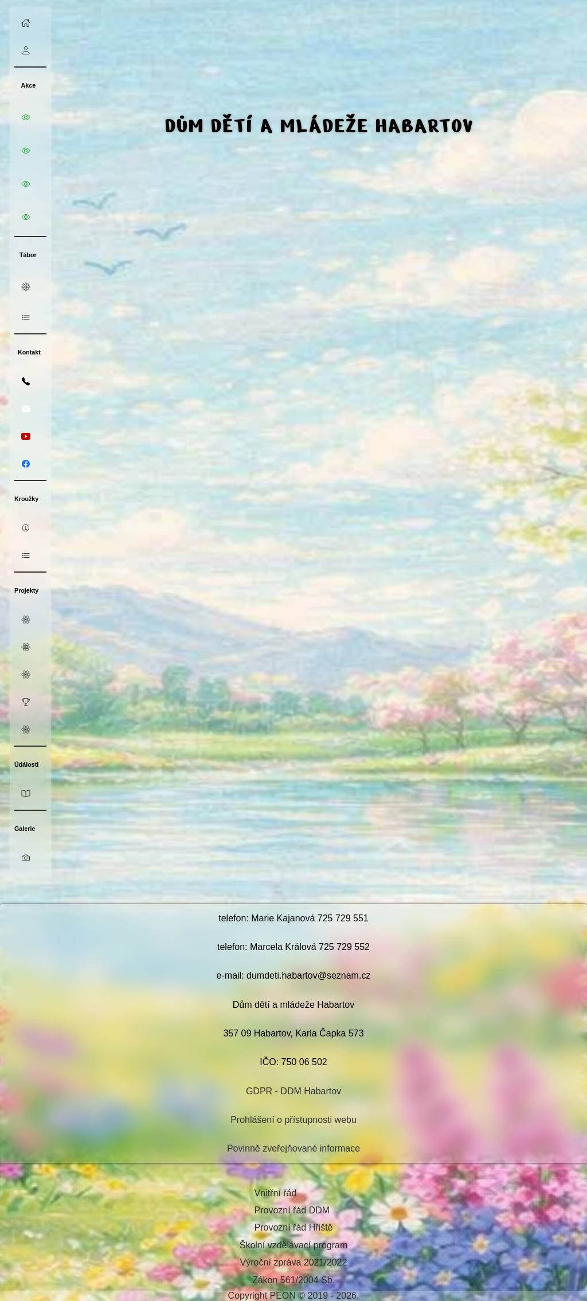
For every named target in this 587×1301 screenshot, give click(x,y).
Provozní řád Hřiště (294, 1227)
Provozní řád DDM (292, 1210)
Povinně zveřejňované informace (293, 1148)
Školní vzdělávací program (294, 1245)
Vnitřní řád (276, 1193)
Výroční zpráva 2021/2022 (293, 1262)
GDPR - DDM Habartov (293, 1091)
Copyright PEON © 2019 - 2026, (293, 1295)
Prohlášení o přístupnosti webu (293, 1120)
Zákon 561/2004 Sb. (293, 1280)
